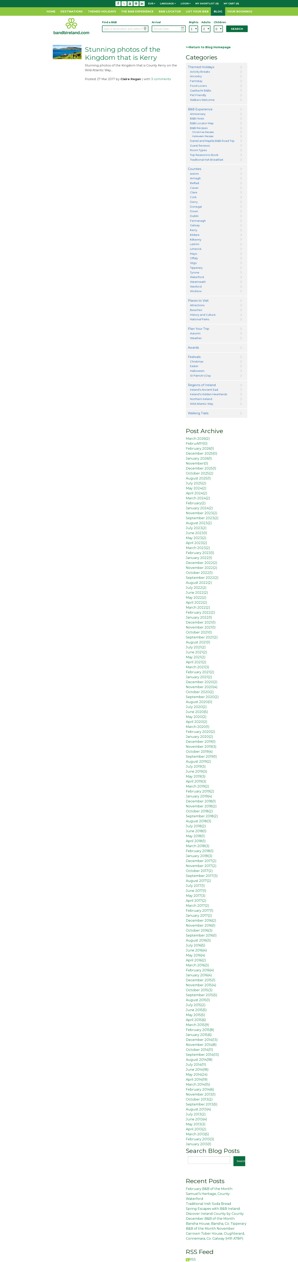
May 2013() (195, 1124)
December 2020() (201, 682)
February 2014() (200, 1089)
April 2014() (197, 1079)
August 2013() (198, 1109)
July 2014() (196, 1065)
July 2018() (196, 826)
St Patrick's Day (200, 375)
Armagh (195, 178)
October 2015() (199, 990)
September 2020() (202, 697)
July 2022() (196, 588)
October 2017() (199, 871)
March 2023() (198, 548)
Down (194, 211)
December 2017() (201, 861)
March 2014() (198, 1084)
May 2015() (195, 1015)
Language (168, 3)
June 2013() (196, 1119)
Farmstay (196, 81)
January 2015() (199, 1035)
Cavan (194, 187)
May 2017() (195, 896)
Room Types (198, 150)
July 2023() (196, 528)
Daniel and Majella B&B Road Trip (212, 140)
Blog (218, 11)
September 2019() (201, 757)
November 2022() (201, 568)
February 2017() (199, 911)
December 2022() (201, 563)
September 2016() (201, 935)
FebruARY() (197, 444)
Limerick (196, 248)
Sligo (193, 263)
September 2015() (201, 995)
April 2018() (196, 841)
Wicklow (196, 291)
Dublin (194, 216)
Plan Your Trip (198, 329)
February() (196, 503)
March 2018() (197, 846)
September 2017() (202, 876)
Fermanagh (198, 220)
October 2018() (199, 811)
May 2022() (196, 598)
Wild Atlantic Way (201, 403)
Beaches (196, 310)
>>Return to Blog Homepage (208, 47)
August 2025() (198, 478)
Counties (194, 169)
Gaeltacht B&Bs (200, 90)
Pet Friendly (198, 95)
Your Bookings (239, 11)
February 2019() (200, 791)
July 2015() (195, 1005)
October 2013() (199, 1099)
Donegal (196, 206)
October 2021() (199, 632)
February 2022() (200, 612)
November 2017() (201, 866)
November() (197, 463)
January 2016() (199, 975)
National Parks (199, 319)
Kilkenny (195, 239)
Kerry (193, 230)
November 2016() (200, 925)
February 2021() (200, 672)
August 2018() (198, 821)
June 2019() (196, 771)
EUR (151, 3)
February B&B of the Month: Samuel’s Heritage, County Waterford (209, 1194)
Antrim (194, 173)
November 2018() (201, 806)
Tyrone (194, 272)
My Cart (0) (231, 3)
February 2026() (200, 448)
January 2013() (198, 1144)
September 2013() (201, 1104)
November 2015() (201, 985)
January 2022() (199, 558)
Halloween (197, 370)
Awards (193, 347)
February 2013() (200, 1139)
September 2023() (202, 518)
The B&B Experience (137, 11)
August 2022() (199, 583)
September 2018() (202, 816)
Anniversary (197, 114)
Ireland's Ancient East (204, 389)
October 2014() (199, 1050)
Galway (195, 225)
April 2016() (196, 960)
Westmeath (198, 281)
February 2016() (200, 970)
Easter (194, 366)
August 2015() (198, 1000)
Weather (196, 338)
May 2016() (195, 955)
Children (218, 22)
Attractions (197, 305)
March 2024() (198, 498)
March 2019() (197, 786)
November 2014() (201, 1045)
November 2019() (201, 747)
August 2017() (198, 881)
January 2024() (199, 508)
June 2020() (197, 712)
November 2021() (201, 627)
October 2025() (199, 473)
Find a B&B (109, 22)
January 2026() (199, 458)
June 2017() (196, 891)
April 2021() (196, 662)
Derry (194, 202)
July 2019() (196, 766)
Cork (193, 197)
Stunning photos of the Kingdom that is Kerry (122, 53)
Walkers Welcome (202, 99)
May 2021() (195, 657)
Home (51, 11)
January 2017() (199, 916)
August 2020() (199, 702)
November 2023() (201, 513)
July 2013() (196, 1114)
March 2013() (197, 1134)
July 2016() (195, 945)
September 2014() (202, 1055)
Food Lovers (198, 85)
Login (186, 3)
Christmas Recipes (203, 132)
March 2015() (197, 1025)
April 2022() (196, 603)
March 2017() (197, 906)
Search (237, 28)
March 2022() (198, 607)
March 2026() (198, 439)
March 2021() (197, 667)
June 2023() (196, 533)
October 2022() (199, 573)
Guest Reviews (200, 145)
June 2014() (197, 1070)
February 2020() (200, 732)
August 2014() (199, 1060)
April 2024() (196, 493)
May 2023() (196, 538)
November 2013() (201, 1094)
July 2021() (196, 647)
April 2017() (196, 901)
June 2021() (196, 652)
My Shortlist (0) (207, 3)
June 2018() (196, 831)
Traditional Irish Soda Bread (208, 1204)
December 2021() (201, 622)
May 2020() (196, 717)
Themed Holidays (102, 11)
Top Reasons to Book (204, 155)
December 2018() (201, 801)
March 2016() (197, 965)
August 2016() (198, 940)
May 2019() (195, 776)
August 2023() (199, 523)
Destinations (71, 11)
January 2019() (199, 796)
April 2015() (196, 1020)
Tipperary (196, 267)
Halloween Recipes (202, 136)
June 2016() (196, 950)
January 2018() (199, 856)
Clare (193, 192)
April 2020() (196, 722)
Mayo (193, 253)
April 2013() (196, 1129)
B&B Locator (170, 11)
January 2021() (199, 677)
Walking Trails (198, 413)
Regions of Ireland (202, 385)
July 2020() (196, 707)
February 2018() (200, 851)
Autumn (195, 333)
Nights (193, 22)
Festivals (194, 357)
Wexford (196, 286)
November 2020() (201, 687)
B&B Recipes (199, 128)
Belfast (194, 183)
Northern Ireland (201, 399)
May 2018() (195, 836)
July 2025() (196, 483)
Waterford (197, 277)
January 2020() (199, 737)
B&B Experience (200, 109)
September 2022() (202, 578)
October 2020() (200, 692)
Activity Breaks (200, 71)
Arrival (156, 22)
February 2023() (200, 553)
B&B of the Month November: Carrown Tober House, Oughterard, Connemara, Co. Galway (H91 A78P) (215, 1233)
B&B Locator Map (202, 123)
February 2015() (200, 1030)
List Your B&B (197, 11)
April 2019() (196, 781)
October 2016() (199, 930)
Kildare (194, 234)
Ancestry (196, 76)
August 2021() (198, 642)
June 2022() (197, 593)
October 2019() (199, 752)
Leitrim (194, 244)
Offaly (194, 258)
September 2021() (202, 637)
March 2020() (197, 727)
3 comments (161, 79)
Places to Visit (198, 300)
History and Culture (203, 314)
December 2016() (201, 920)
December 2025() (201, 453)
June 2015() (196, 1010)
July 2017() (195, 886)
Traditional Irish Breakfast (206, 159)
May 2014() (197, 1075)
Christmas (196, 361)
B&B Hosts (197, 118)
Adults (205, 22)
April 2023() (196, 543)
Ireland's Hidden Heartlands (208, 394)
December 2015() (200, 980)
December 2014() (202, 1040)
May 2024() (196, 488)
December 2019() (201, 742)
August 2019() (198, 761)
